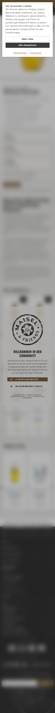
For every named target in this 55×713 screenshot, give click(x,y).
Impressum (36, 53)
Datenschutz (20, 53)
